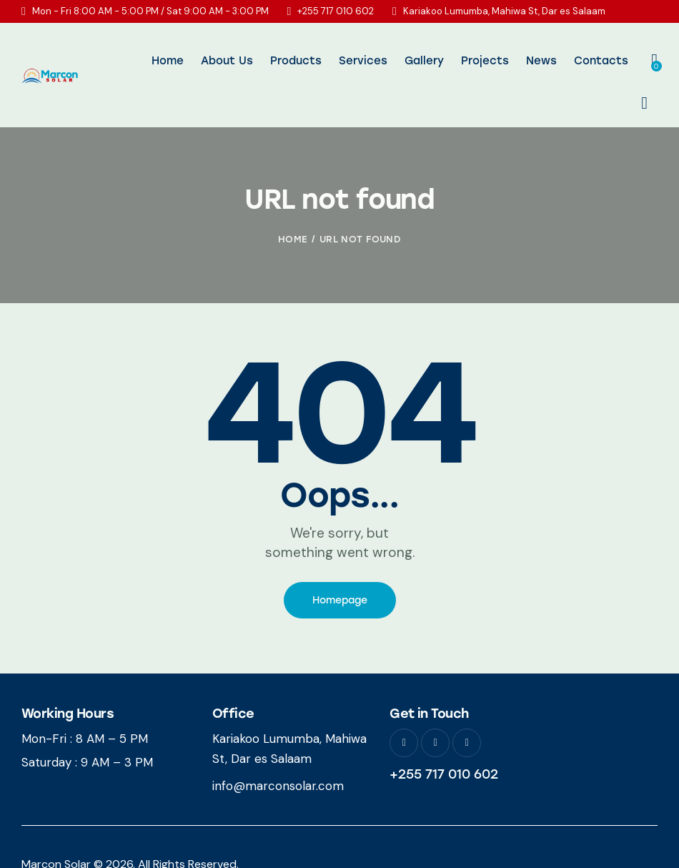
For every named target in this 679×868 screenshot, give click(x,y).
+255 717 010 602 (444, 743)
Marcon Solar (56, 832)
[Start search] (644, 62)
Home (292, 207)
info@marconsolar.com (278, 755)
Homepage (339, 569)
